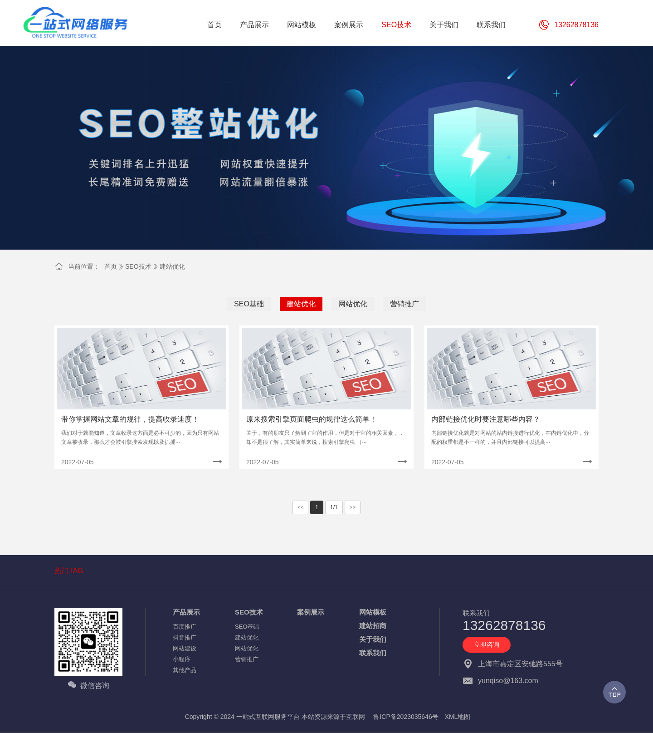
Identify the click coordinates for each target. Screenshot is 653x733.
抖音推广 (184, 637)
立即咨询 (486, 644)
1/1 (334, 507)
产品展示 (186, 612)
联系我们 (372, 653)
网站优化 (352, 304)
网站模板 (372, 612)
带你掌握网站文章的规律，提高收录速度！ (130, 419)
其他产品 (184, 670)
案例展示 (310, 612)
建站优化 (172, 266)
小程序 (181, 659)
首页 (110, 266)
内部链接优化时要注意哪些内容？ (485, 419)
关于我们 (372, 639)
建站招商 (372, 626)
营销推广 (404, 304)
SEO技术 (138, 266)
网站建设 (184, 648)
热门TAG (68, 571)
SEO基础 (249, 304)
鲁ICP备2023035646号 (405, 716)
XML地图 (458, 716)
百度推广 (184, 626)
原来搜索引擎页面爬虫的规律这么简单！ (311, 419)
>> (353, 507)
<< (300, 507)
